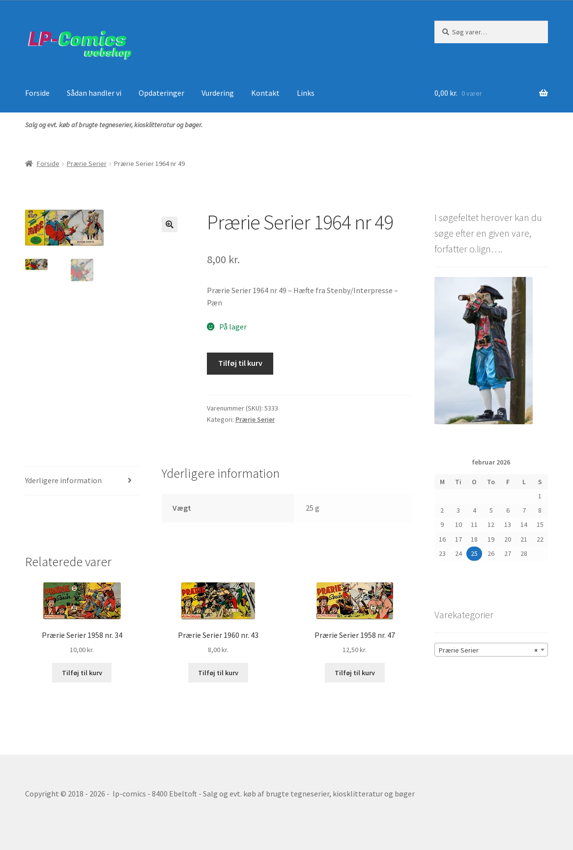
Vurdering (217, 93)
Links (306, 93)
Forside (37, 93)
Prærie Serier (87, 163)
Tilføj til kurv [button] (82, 672)
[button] (169, 224)
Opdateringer (161, 93)
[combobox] (491, 650)
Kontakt (265, 93)
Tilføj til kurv (240, 363)
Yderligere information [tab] (63, 480)
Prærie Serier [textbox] (488, 650)
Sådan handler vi (94, 93)
